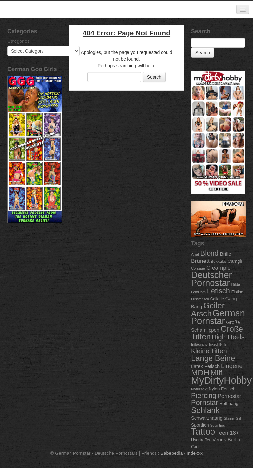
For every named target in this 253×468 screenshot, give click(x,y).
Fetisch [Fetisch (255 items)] (218, 291)
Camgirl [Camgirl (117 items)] (236, 261)
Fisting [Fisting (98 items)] (237, 292)
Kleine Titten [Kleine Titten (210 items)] (209, 351)
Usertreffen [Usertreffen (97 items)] (201, 440)
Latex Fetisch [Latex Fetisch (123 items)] (205, 366)
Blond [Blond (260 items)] (209, 253)
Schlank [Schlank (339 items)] (205, 410)
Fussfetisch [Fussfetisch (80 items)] (200, 299)
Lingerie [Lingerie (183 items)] (232, 365)
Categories (18, 41)
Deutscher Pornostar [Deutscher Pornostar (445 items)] (211, 279)
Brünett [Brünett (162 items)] (200, 261)
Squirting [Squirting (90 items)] (217, 425)
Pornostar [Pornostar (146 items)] (229, 396)
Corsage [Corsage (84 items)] (198, 268)
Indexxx (195, 453)
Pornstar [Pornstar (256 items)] (204, 403)
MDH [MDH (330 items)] (200, 372)
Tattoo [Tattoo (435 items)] (203, 432)
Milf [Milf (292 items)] (216, 373)
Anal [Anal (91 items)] (195, 254)
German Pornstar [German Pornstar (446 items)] (218, 317)
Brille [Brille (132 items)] (225, 254)
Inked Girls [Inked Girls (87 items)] (218, 344)
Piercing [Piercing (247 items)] (203, 395)
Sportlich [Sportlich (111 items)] (200, 425)
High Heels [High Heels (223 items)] (228, 337)
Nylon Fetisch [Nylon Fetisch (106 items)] (222, 388)
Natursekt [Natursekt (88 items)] (199, 389)
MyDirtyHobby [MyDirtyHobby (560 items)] (221, 380)
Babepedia (171, 453)
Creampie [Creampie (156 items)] (218, 268)
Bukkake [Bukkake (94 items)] (218, 261)
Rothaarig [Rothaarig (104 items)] (228, 403)
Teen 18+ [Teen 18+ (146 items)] (227, 433)
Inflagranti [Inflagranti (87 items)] (199, 344)
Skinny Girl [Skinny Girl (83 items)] (232, 418)
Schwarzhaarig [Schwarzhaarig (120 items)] (207, 418)
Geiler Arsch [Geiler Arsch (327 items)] (208, 309)
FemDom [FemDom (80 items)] (198, 292)
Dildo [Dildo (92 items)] (235, 284)
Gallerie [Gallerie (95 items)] (217, 299)
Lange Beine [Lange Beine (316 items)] (213, 358)
